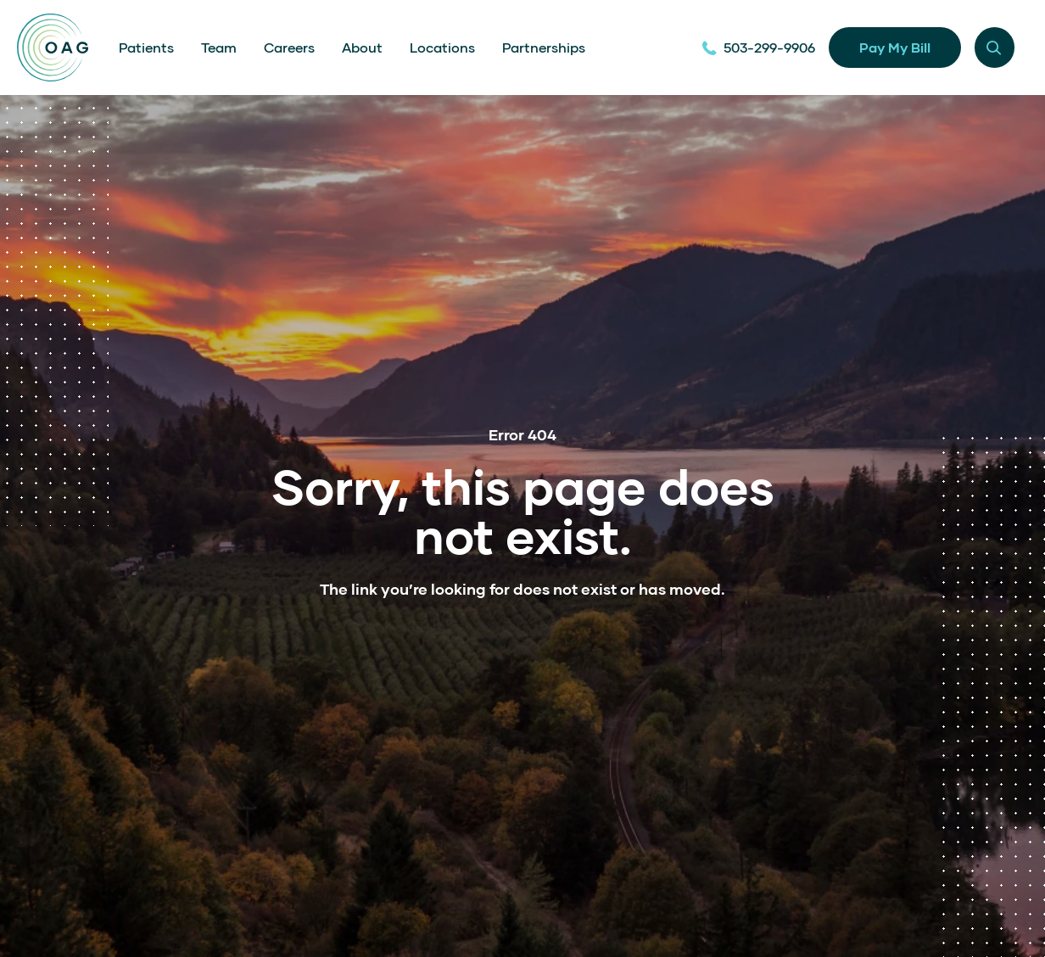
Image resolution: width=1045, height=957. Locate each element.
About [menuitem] (362, 47)
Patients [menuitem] (146, 47)
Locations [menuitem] (442, 47)
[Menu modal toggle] (994, 47)
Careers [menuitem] (289, 47)
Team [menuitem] (219, 47)
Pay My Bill (894, 47)
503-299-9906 (758, 47)
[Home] (52, 47)
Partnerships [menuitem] (543, 47)
